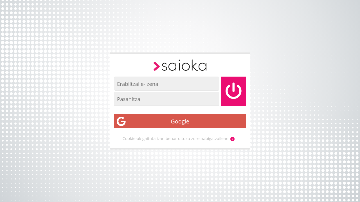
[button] (232, 139)
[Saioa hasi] (233, 91)
